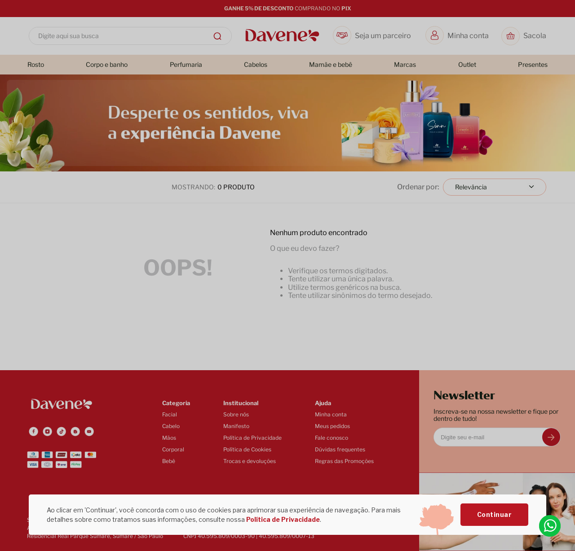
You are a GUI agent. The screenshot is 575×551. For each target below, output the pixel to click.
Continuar (494, 514)
